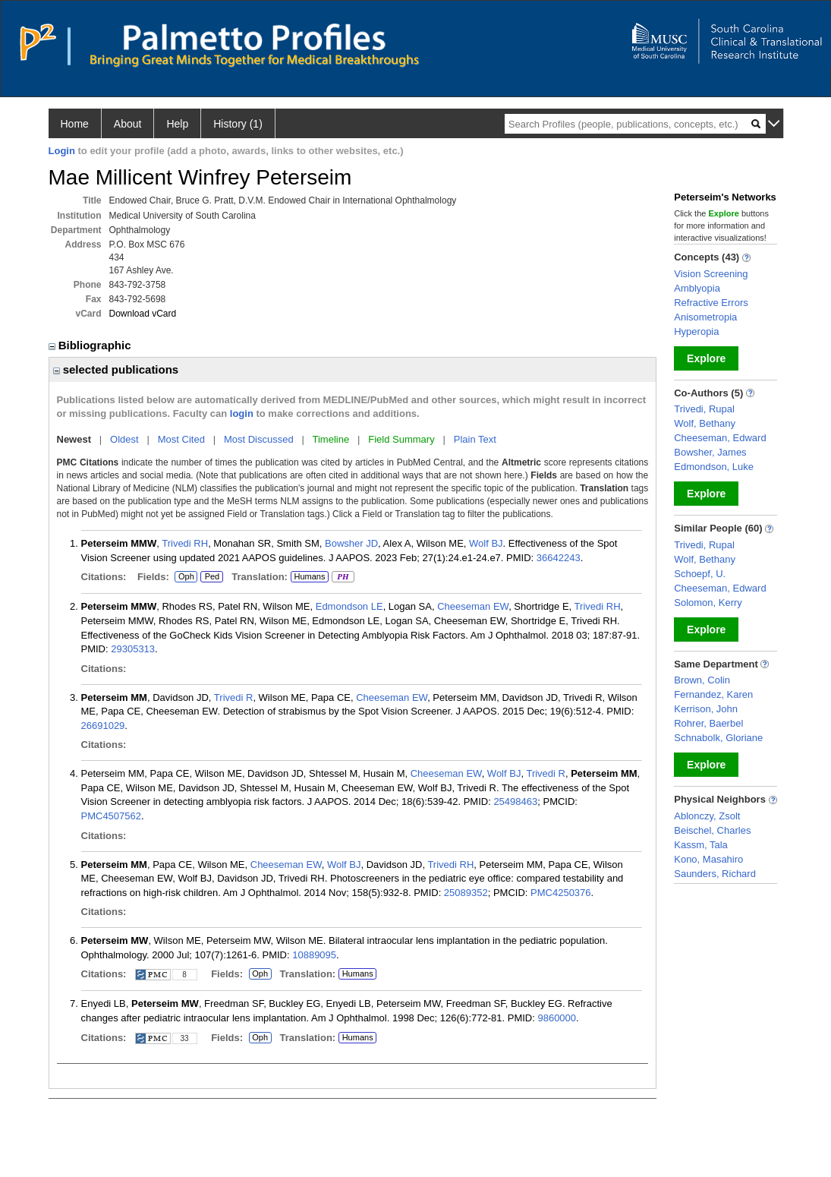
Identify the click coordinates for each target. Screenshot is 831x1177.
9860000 (556, 1018)
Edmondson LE (349, 606)
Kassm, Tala (701, 844)
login (241, 413)
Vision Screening (711, 273)
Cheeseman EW (472, 606)
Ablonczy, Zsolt (707, 816)
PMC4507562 (111, 816)
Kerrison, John (706, 709)
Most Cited (181, 439)
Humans (309, 576)
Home (75, 124)
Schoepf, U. (700, 573)
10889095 (314, 955)
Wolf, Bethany (704, 423)
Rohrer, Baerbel (708, 723)
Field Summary (401, 439)
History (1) (238, 124)
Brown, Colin (702, 680)
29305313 (133, 649)
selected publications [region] (116, 369)
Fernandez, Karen (713, 694)
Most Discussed (259, 439)
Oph (186, 577)
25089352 (466, 892)
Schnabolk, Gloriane (718, 737)
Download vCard (143, 313)
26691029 (103, 725)
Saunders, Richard (715, 873)
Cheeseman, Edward (720, 437)
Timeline (331, 439)
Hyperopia (696, 331)
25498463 (515, 801)
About (128, 124)
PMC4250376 (560, 892)
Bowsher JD (351, 543)
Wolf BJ (486, 543)
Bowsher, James (710, 452)
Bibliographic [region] (91, 345)
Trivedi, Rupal (704, 409)
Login (62, 150)
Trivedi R (233, 697)
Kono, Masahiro (708, 859)
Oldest (124, 439)
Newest (74, 439)
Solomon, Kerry (708, 602)
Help (177, 124)
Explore (706, 358)
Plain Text (475, 439)
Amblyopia (697, 288)
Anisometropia (705, 317)
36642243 (559, 557)
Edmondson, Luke (714, 466)
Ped (209, 577)
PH (343, 577)
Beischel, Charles (712, 830)
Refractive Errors (711, 302)
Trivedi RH (185, 543)
